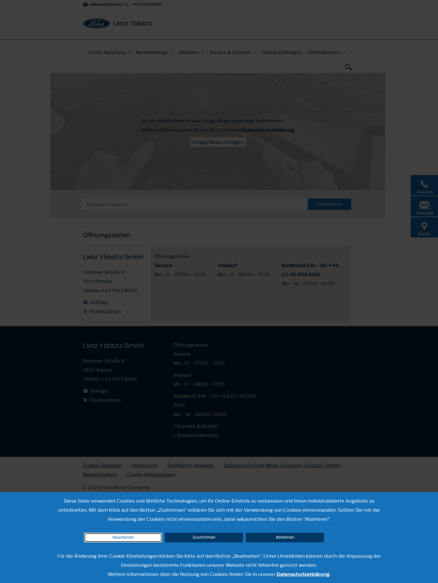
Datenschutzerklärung (302, 574)
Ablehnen (285, 537)
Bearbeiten (123, 537)
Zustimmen (203, 537)
